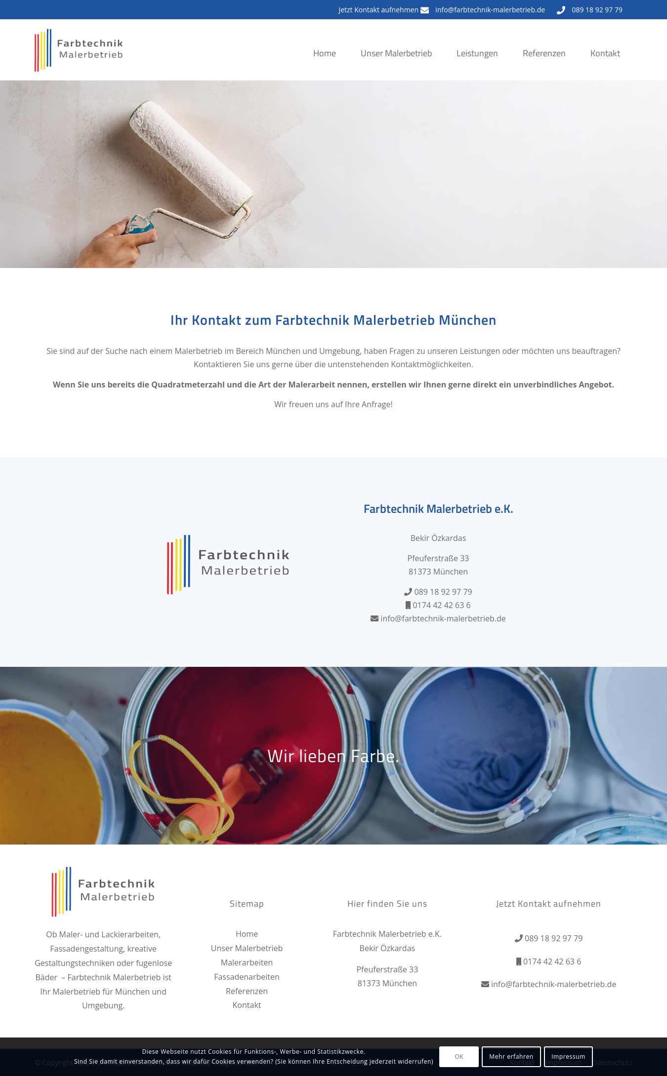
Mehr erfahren (511, 1056)
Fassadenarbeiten (247, 976)
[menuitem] (324, 63)
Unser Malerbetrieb (247, 948)
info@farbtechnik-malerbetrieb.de (490, 9)
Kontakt (247, 1004)
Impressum (568, 1056)
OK (459, 1056)
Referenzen (247, 991)
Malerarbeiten (247, 962)
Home (247, 933)
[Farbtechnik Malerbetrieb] (79, 59)
